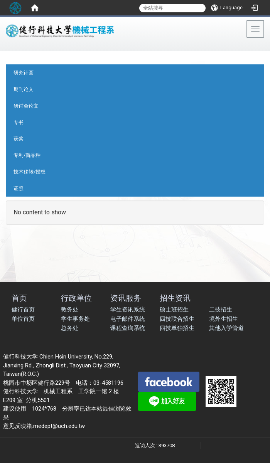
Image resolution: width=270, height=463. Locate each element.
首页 (19, 298)
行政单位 (76, 298)
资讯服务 (125, 298)
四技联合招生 (177, 318)
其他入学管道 (226, 328)
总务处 (69, 328)
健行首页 (23, 309)
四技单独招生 (177, 328)
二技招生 (220, 309)
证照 (19, 188)
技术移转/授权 (30, 172)
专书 (19, 122)
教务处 (69, 309)
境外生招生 (223, 318)
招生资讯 (175, 298)
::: (3, 48)
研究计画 (24, 73)
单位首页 (23, 318)
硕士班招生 (174, 309)
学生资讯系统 (127, 309)
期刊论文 (24, 89)
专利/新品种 (27, 155)
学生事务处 (75, 318)
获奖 (19, 138)
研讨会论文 (26, 106)
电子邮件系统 (127, 318)
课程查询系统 (127, 328)
